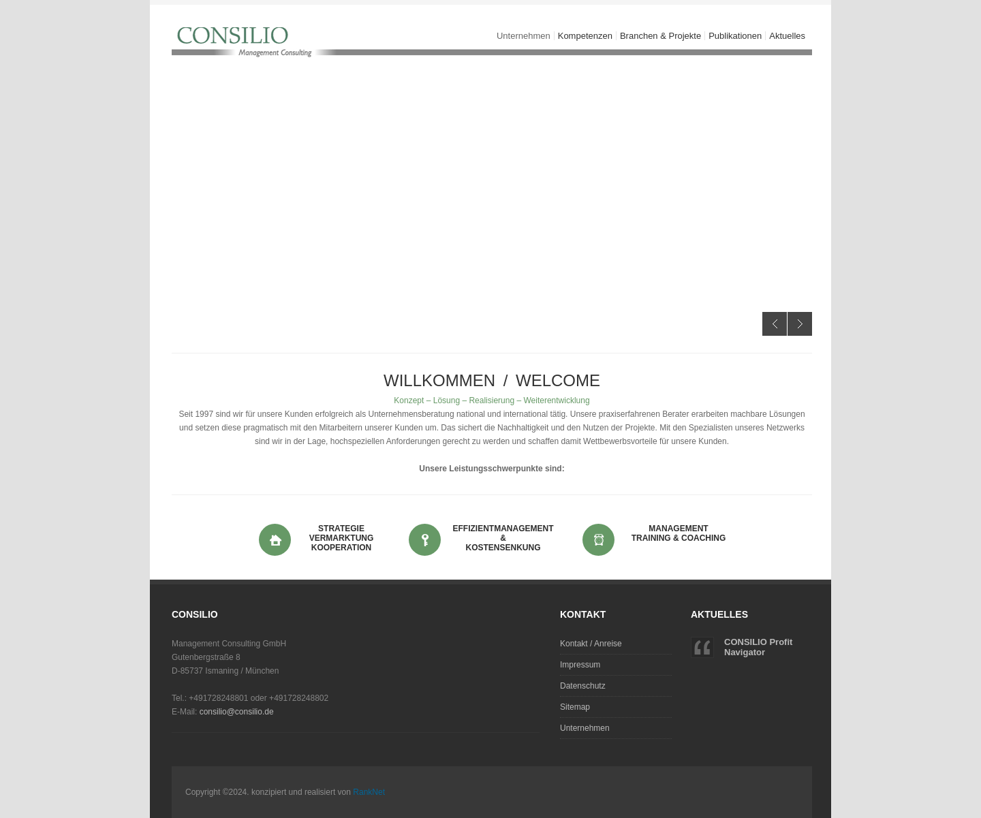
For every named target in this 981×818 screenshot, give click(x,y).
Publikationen (735, 35)
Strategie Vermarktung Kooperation (341, 538)
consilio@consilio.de (237, 712)
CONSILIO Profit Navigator (758, 647)
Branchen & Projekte (659, 35)
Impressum (580, 665)
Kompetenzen (583, 35)
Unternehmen (521, 35)
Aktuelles (787, 35)
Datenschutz (583, 686)
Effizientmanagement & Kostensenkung (503, 538)
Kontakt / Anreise (591, 643)
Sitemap (575, 707)
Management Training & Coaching (679, 533)
